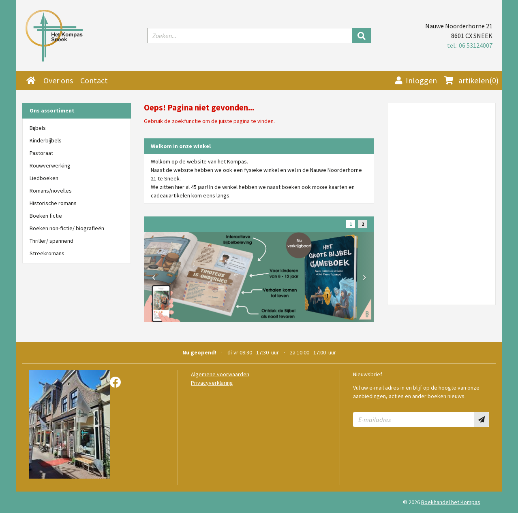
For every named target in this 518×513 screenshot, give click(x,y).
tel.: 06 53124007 (469, 45)
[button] (153, 277)
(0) (471, 80)
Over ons (58, 80)
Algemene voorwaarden (220, 374)
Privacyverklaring (212, 382)
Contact (94, 80)
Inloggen (416, 80)
